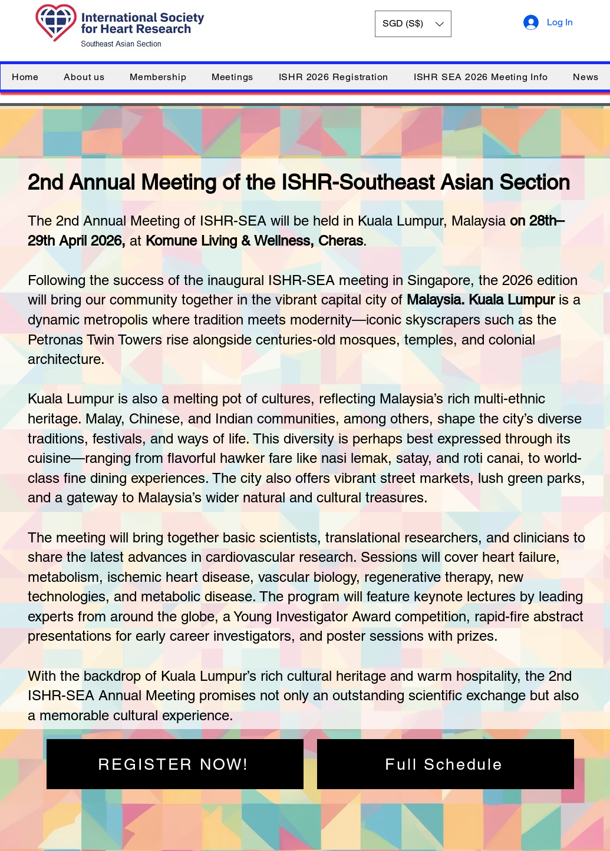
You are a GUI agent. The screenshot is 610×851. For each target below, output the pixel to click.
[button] (413, 24)
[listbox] (413, 24)
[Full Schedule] (445, 764)
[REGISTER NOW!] (175, 764)
